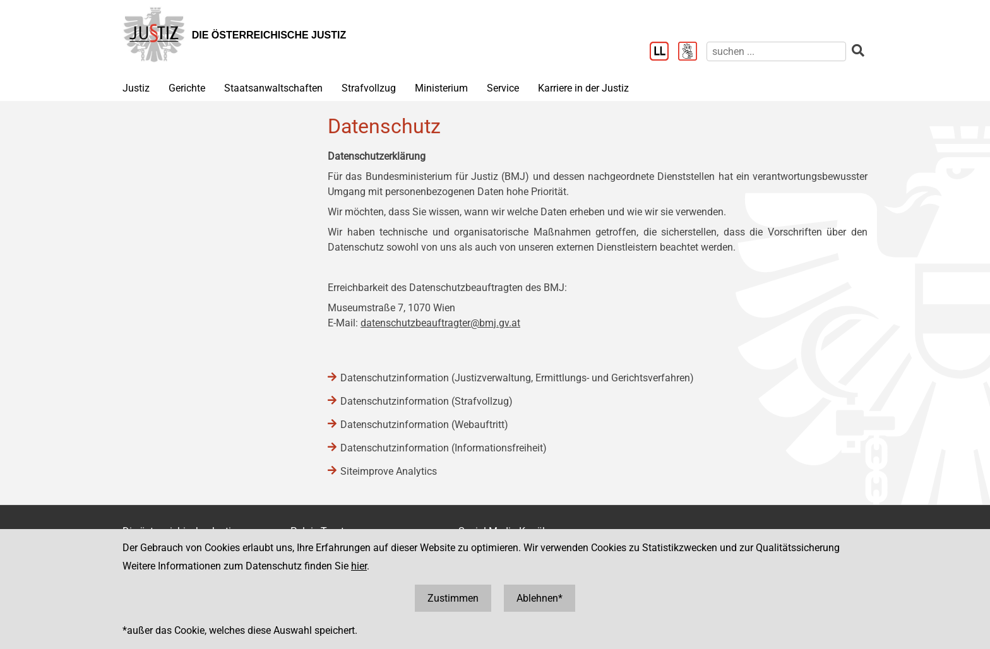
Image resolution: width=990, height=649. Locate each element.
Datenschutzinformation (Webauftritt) (424, 425)
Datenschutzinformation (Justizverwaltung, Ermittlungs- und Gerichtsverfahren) (517, 378)
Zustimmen (453, 598)
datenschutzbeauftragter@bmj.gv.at (440, 323)
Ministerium (441, 88)
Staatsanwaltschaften (273, 88)
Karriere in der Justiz (583, 88)
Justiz (136, 88)
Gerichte (187, 88)
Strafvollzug (369, 88)
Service (503, 88)
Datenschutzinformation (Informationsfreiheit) (443, 448)
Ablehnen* (539, 598)
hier (359, 566)
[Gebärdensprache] (692, 52)
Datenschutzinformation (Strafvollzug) (426, 401)
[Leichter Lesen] (664, 52)
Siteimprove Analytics (388, 471)
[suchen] (776, 51)
